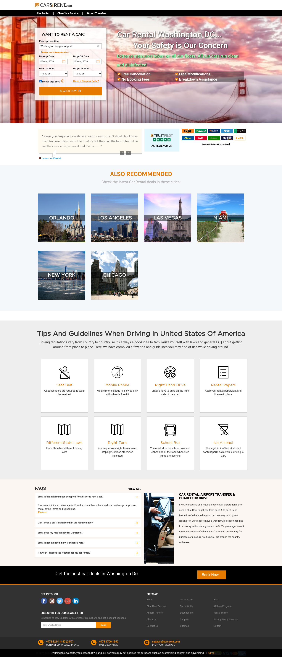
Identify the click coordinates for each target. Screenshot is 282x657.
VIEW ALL (134, 489)
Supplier (184, 619)
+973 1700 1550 (108, 641)
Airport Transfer (155, 612)
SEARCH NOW (70, 91)
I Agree (210, 652)
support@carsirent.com (166, 641)
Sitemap (184, 626)
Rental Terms (221, 612)
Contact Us (153, 626)
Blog (216, 599)
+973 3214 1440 (55, 641)
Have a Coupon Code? (86, 81)
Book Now (212, 575)
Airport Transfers (96, 13)
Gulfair (217, 626)
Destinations (187, 612)
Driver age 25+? (51, 81)
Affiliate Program (223, 606)
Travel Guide (186, 606)
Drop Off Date (81, 56)
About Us (152, 619)
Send (103, 625)
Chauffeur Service (67, 13)
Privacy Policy (221, 619)
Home (150, 599)
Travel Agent (187, 599)
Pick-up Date (46, 56)
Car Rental (43, 13)
